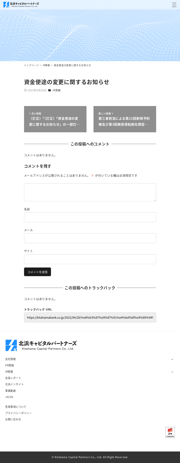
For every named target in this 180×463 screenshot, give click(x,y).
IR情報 (56, 90)
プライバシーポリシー (18, 413)
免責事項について (15, 406)
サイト (28, 251)
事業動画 (10, 390)
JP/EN (9, 397)
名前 (27, 209)
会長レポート (13, 378)
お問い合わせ (13, 419)
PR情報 (9, 365)
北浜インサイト (14, 384)
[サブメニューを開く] (172, 359)
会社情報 (10, 359)
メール (28, 230)
